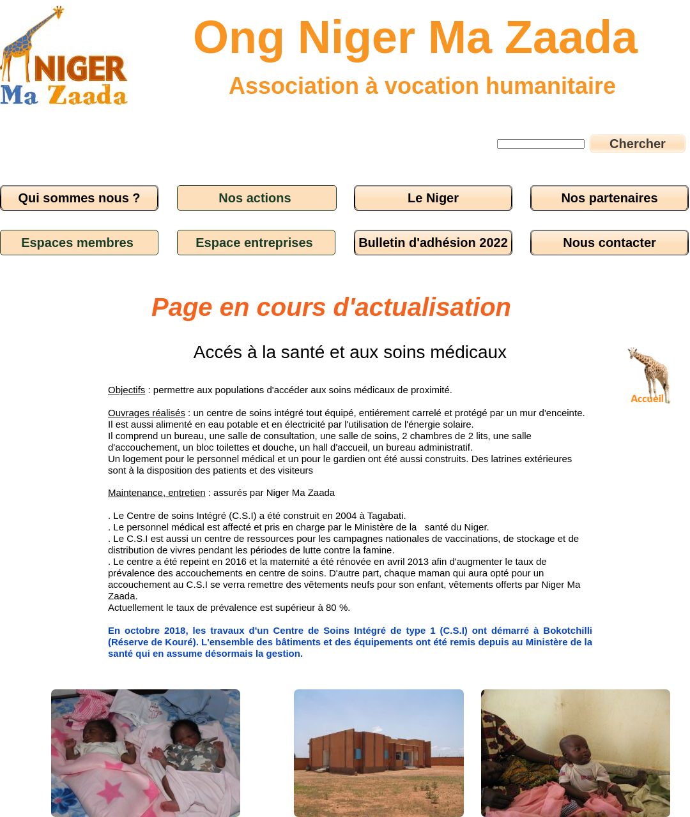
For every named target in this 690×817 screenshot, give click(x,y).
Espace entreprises (253, 243)
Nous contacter (609, 243)
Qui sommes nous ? (79, 198)
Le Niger (433, 198)
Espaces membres (77, 243)
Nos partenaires (609, 198)
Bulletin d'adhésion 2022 (433, 243)
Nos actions (254, 198)
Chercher (638, 144)
